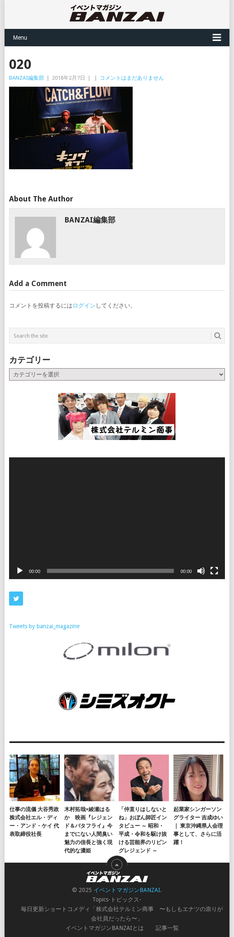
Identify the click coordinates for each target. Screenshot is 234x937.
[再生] (20, 571)
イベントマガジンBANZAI (127, 890)
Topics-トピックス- (116, 899)
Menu (20, 37)
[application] (117, 518)
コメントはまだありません (132, 78)
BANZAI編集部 (26, 78)
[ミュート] (201, 571)
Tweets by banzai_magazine (44, 626)
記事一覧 (167, 928)
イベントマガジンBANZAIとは (105, 928)
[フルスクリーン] (214, 571)
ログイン (84, 305)
